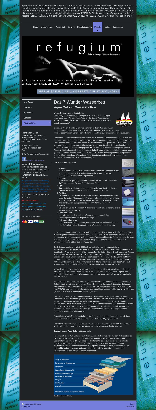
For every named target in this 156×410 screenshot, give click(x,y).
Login (132, 404)
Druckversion (28, 404)
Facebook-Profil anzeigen (35, 160)
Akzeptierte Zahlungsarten (31, 216)
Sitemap (38, 404)
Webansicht (130, 406)
